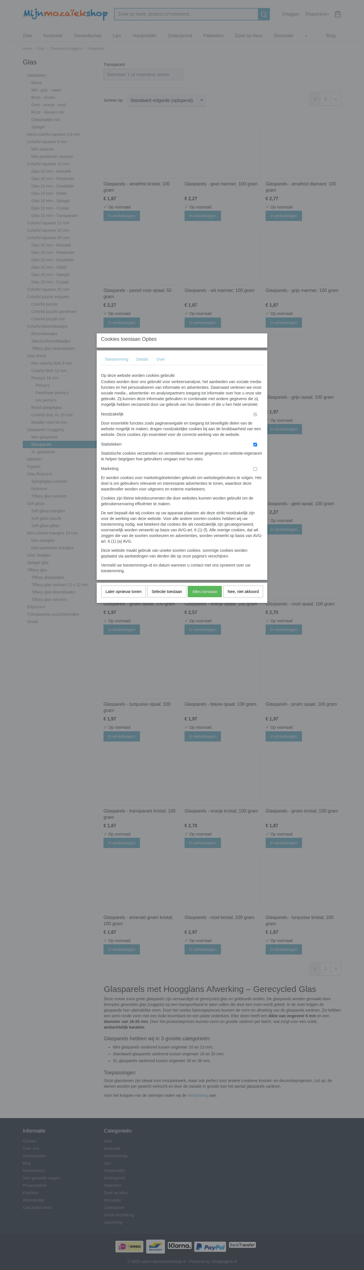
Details (142, 370)
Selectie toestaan (167, 603)
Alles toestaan (204, 603)
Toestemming (116, 370)
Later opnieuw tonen (124, 603)
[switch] (255, 426)
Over (160, 370)
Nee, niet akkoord (243, 603)
